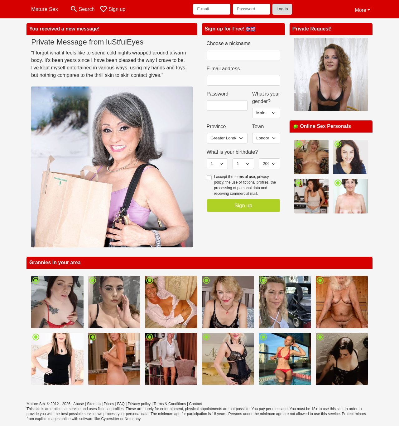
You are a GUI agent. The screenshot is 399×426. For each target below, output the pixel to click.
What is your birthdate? (232, 152)
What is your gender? (266, 97)
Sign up (243, 205)
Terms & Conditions (170, 404)
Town (258, 126)
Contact (195, 404)
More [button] (360, 10)
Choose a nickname (229, 43)
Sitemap (94, 404)
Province (216, 126)
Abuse (78, 404)
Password (217, 93)
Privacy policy (139, 404)
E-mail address (223, 68)
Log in (282, 9)
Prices (109, 404)
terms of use (244, 177)
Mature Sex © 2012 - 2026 (48, 404)
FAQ (121, 404)
